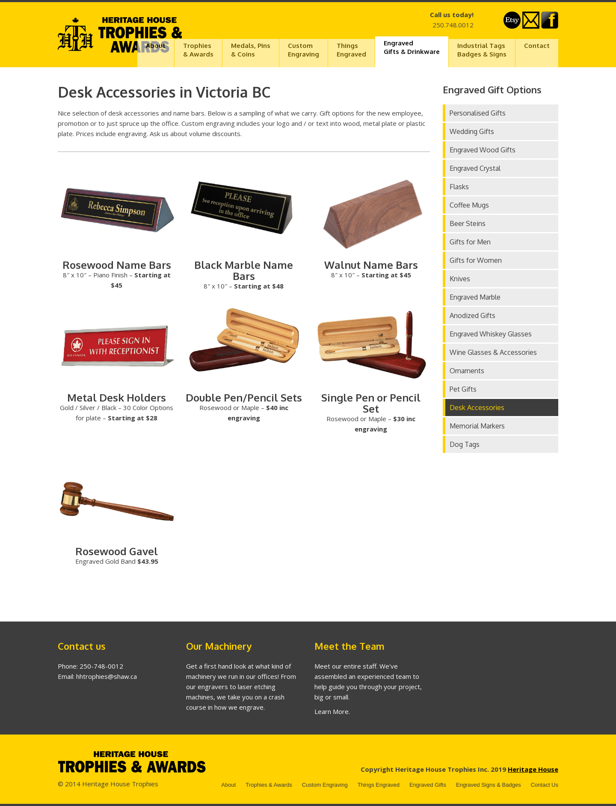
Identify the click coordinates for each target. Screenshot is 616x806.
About (156, 46)
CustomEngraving (303, 50)
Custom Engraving (325, 785)
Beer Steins (468, 223)
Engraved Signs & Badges (488, 785)
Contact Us (544, 785)
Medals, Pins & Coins (250, 50)
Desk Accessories (477, 407)
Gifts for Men (470, 242)
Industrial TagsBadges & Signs (481, 50)
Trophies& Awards (198, 50)
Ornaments (467, 370)
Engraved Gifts (427, 785)
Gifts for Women (476, 260)
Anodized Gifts (472, 315)
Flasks (459, 186)
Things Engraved (379, 785)
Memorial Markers (477, 426)
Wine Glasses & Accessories (493, 352)
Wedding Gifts (472, 131)
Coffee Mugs (469, 205)
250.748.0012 (453, 25)
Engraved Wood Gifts (482, 150)
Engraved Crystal (475, 168)
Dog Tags (465, 444)
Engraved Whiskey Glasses (491, 334)
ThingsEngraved (351, 50)
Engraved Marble (475, 297)
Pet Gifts (463, 389)
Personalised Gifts (478, 113)
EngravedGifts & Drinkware (412, 47)
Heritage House (533, 769)
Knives (460, 278)
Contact (537, 46)
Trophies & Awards (269, 785)
